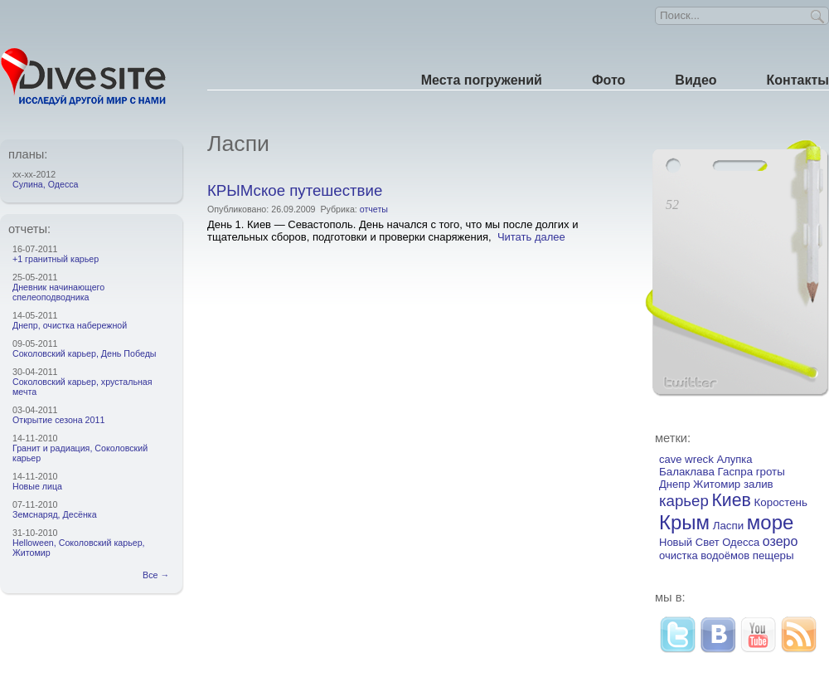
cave (670, 459)
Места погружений (481, 80)
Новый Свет (689, 542)
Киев (731, 500)
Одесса (740, 542)
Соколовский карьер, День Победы (84, 353)
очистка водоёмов (704, 555)
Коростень (780, 502)
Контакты (798, 80)
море (770, 522)
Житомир (716, 484)
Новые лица (37, 486)
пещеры (773, 555)
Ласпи (728, 525)
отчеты (374, 209)
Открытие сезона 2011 (58, 420)
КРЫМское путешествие (294, 190)
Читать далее (531, 237)
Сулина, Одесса (45, 184)
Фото (608, 80)
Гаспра (736, 471)
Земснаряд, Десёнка (54, 514)
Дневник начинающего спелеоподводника (58, 292)
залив (758, 484)
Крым (684, 522)
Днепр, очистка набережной (69, 325)
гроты (770, 471)
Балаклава (687, 471)
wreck (699, 459)
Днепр (674, 484)
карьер (684, 500)
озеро (780, 541)
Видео (695, 80)
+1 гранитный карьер (55, 259)
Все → (158, 575)
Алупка (735, 459)
